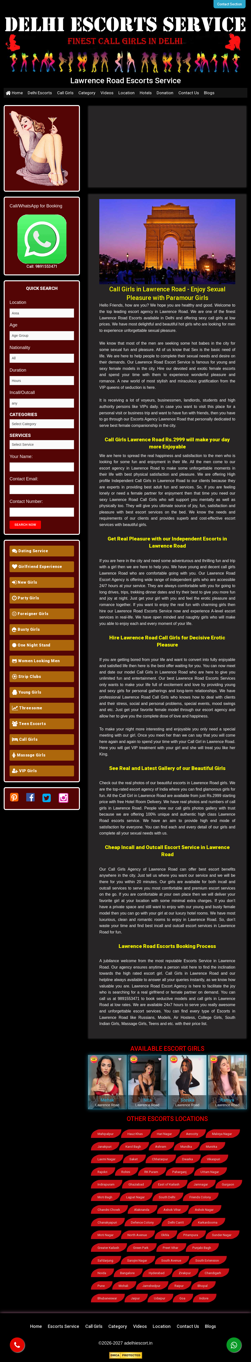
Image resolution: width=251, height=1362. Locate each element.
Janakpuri (105, 1146)
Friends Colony (200, 1196)
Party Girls (25, 598)
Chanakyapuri (107, 1221)
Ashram (161, 1146)
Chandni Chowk (109, 1209)
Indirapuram (106, 1184)
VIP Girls (24, 771)
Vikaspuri (213, 1159)
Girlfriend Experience (37, 566)
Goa (183, 1296)
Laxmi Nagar (106, 1159)
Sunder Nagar (221, 1234)
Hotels (146, 92)
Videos (106, 92)
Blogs (209, 92)
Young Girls (26, 692)
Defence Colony (142, 1221)
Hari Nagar (164, 1134)
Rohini (126, 1171)
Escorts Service (63, 1324)
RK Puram (151, 1171)
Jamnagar (201, 1184)
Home (14, 92)
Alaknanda (141, 1209)
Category (86, 92)
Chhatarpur (159, 1159)
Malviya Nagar (223, 1134)
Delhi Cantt (175, 1221)
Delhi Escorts (40, 92)
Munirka (212, 1146)
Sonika (187, 1100)
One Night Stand (31, 645)
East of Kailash (169, 1184)
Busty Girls (26, 629)
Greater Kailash (108, 1246)
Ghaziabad (136, 1184)
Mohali (123, 1284)
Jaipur (135, 1296)
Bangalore (128, 1271)
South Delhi (167, 1196)
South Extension (207, 1259)
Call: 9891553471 (41, 266)
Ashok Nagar (204, 1209)
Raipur (179, 1284)
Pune (101, 1284)
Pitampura (191, 1234)
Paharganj (180, 1171)
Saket (134, 1159)
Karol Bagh (133, 1146)
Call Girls (65, 92)
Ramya (227, 1100)
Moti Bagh (105, 1196)
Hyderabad (157, 1271)
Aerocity (193, 1134)
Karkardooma (207, 1221)
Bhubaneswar (107, 1296)
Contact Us (188, 92)
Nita (147, 1100)
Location (126, 92)
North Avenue (137, 1234)
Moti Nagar (105, 1234)
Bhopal (203, 1284)
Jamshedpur (152, 1284)
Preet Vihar (170, 1246)
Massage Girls (29, 755)
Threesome (27, 708)
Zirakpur (185, 1271)
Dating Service (30, 551)
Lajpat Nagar (135, 1196)
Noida (102, 1271)
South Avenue (171, 1259)
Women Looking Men (36, 661)
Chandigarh (213, 1271)
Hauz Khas (135, 1134)
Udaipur (160, 1296)
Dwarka (187, 1159)
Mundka (187, 1146)
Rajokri (102, 1171)
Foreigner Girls (30, 613)
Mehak (107, 1100)
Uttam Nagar (210, 1171)
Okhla (165, 1234)
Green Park (141, 1246)
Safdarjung (105, 1259)
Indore (204, 1296)
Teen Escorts (29, 723)
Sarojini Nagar (138, 1259)
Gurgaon (229, 1184)
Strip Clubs (26, 676)
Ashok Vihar (172, 1209)
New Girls (24, 582)
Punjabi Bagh (201, 1246)
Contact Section (229, 4)
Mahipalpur (105, 1134)
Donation (165, 92)
